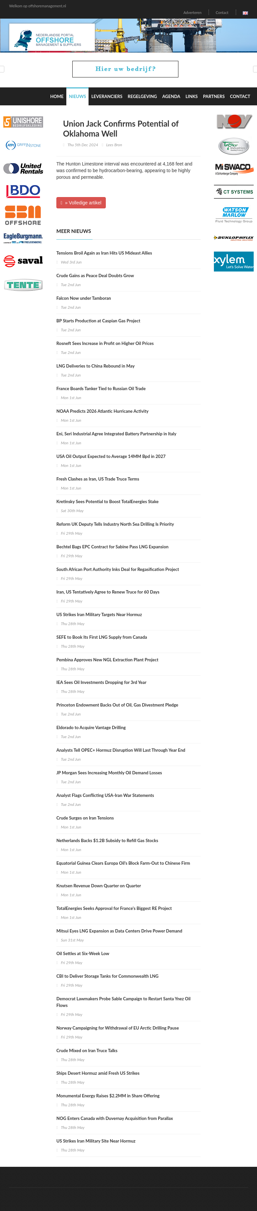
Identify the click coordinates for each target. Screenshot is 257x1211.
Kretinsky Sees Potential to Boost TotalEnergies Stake (107, 501)
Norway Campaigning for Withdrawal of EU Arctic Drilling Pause (117, 1028)
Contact (222, 12)
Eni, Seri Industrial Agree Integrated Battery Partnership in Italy (116, 433)
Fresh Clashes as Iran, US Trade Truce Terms (97, 479)
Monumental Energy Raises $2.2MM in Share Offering (108, 1095)
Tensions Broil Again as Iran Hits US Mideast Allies (104, 253)
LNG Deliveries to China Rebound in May (95, 366)
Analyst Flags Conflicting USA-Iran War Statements (105, 795)
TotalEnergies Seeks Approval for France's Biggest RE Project (114, 908)
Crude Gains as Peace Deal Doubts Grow (95, 275)
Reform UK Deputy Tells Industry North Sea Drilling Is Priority (115, 524)
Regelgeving (142, 96)
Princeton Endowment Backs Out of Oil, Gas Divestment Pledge (117, 705)
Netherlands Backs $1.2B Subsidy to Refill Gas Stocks (107, 840)
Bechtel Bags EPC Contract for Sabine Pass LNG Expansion (112, 546)
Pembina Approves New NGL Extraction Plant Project (107, 659)
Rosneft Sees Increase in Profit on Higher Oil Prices (105, 343)
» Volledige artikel (81, 202)
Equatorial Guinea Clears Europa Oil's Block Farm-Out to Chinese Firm (123, 863)
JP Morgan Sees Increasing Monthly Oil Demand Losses (109, 772)
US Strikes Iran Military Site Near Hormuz (96, 1141)
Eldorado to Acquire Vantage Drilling (91, 727)
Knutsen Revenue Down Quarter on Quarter (98, 885)
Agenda (171, 96)
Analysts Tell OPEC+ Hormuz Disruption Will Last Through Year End (120, 750)
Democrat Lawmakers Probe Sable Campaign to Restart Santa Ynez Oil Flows (123, 1002)
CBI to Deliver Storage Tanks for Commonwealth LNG (107, 976)
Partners (214, 96)
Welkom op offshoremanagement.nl (37, 6)
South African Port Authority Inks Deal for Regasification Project (117, 569)
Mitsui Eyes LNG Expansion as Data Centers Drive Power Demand (119, 931)
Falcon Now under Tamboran (83, 298)
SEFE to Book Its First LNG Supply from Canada (101, 637)
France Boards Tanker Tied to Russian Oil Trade (101, 388)
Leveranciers (106, 96)
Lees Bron (114, 144)
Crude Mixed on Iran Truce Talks (86, 1050)
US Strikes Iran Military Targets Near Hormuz (99, 614)
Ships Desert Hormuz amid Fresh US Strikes (98, 1073)
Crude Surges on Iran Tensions (85, 818)
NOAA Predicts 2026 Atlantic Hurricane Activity (102, 411)
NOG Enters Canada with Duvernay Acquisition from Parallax (114, 1118)
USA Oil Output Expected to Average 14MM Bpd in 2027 (110, 456)
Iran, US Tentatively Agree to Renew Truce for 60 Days (108, 592)
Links (192, 96)
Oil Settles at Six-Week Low (82, 953)
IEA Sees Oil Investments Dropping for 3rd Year (101, 682)
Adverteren (192, 12)
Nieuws (77, 96)
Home (56, 96)
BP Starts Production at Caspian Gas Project (98, 320)
